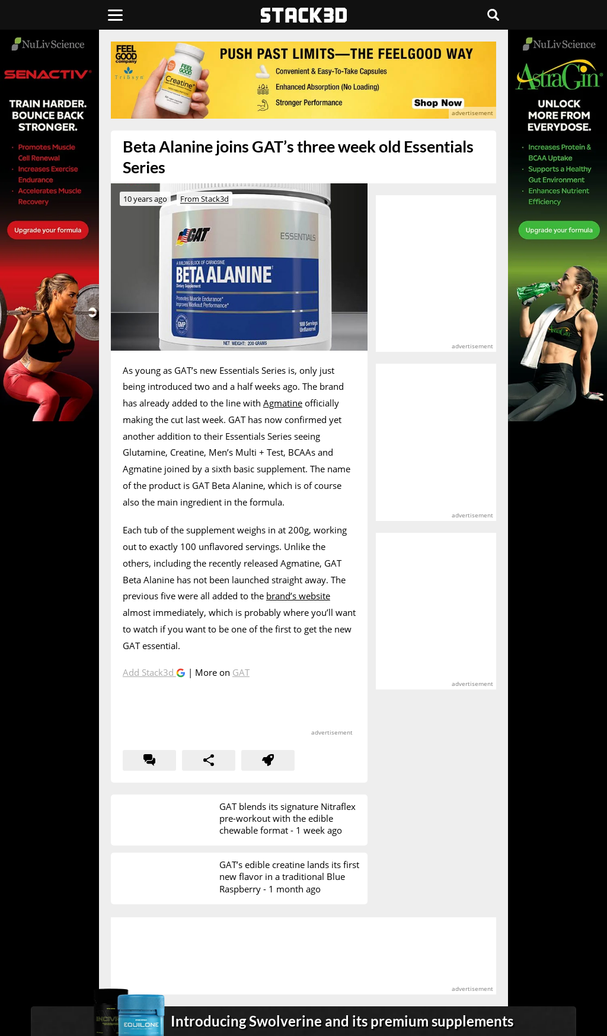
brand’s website (298, 596)
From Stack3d (204, 198)
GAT (241, 672)
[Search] (493, 15)
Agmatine (282, 403)
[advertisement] (303, 80)
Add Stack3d (149, 672)
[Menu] (115, 15)
